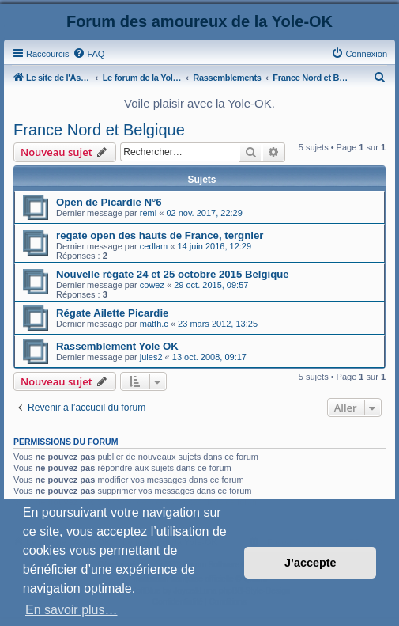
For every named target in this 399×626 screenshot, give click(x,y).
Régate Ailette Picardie (112, 313)
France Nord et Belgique (99, 129)
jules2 (151, 357)
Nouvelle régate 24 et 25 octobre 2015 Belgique (172, 274)
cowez (152, 285)
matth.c (154, 323)
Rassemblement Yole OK (117, 346)
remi (148, 213)
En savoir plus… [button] (71, 610)
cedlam (154, 246)
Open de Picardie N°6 (109, 202)
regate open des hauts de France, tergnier (159, 235)
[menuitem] (88, 53)
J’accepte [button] (310, 562)
